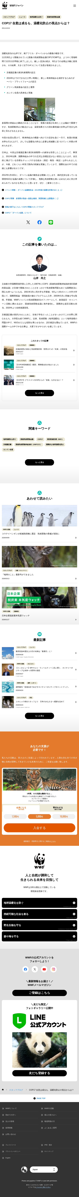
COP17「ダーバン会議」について (18, 213)
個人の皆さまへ (50, 1115)
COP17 (40, 439)
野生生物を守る (40, 927)
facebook (39, 222)
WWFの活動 (49, 1108)
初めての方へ (10, 1115)
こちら (53, 841)
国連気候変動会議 (53, 17)
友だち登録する (39, 1073)
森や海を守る (40, 938)
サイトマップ (48, 1151)
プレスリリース (10, 1145)
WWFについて (11, 1108)
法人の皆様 (9, 1121)
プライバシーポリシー (12, 1151)
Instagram (53, 969)
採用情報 (8, 1128)
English (7, 1158)
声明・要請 (48, 1145)
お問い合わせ (10, 1134)
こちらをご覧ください (43, 1187)
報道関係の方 (49, 1121)
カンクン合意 (8, 449)
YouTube (44, 969)
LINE (51, 222)
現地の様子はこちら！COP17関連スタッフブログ (24, 207)
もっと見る (39, 393)
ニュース (22, 17)
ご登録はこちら (39, 992)
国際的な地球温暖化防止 (55, 444)
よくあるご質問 (50, 1128)
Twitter (28, 222)
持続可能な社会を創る (40, 915)
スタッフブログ (9, 17)
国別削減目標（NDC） (55, 439)
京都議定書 (7, 444)
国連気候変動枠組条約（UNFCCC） (29, 444)
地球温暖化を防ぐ (36, 17)
